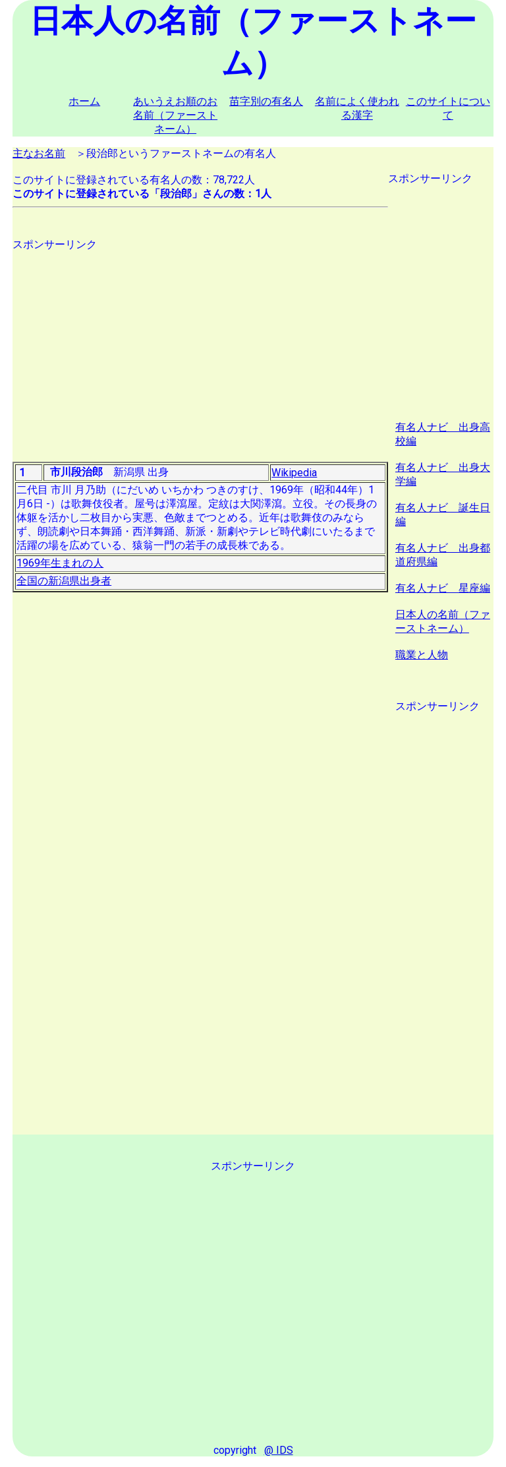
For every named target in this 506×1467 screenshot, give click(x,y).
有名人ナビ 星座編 (442, 588)
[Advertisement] (200, 344)
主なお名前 (39, 153)
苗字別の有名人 (266, 101)
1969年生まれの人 (59, 563)
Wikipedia (294, 472)
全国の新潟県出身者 (63, 581)
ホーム (84, 101)
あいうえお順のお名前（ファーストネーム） (175, 115)
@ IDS (278, 1450)
